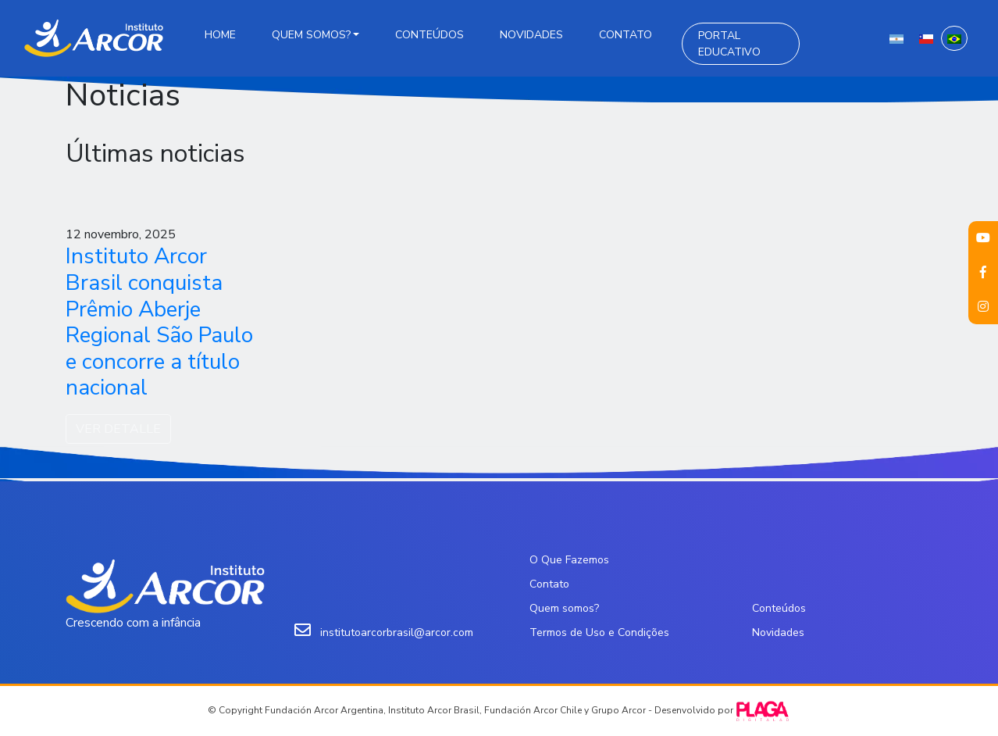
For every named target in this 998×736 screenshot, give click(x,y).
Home (220, 34)
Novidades (531, 34)
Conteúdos (429, 34)
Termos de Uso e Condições (599, 632)
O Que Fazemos (569, 559)
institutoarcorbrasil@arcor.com (396, 632)
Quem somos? (311, 34)
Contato (625, 34)
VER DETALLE (118, 429)
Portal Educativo (729, 43)
